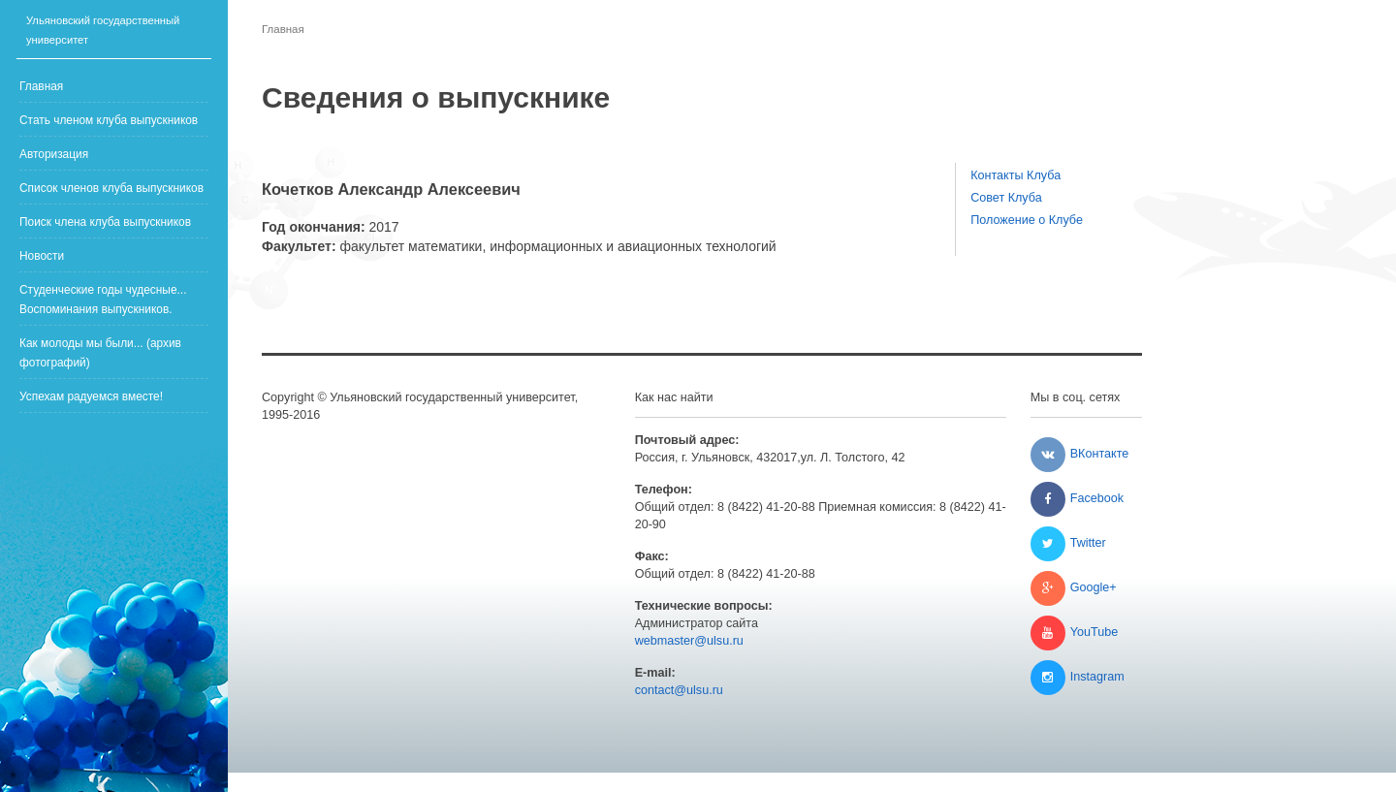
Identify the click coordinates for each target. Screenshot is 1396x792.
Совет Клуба (1006, 198)
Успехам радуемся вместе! (91, 396)
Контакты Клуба (1015, 175)
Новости (41, 256)
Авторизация (53, 154)
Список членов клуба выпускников (111, 188)
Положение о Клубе (1026, 220)
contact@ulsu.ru (679, 690)
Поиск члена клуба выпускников (105, 222)
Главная (41, 86)
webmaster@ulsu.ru (689, 641)
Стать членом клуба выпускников (108, 120)
